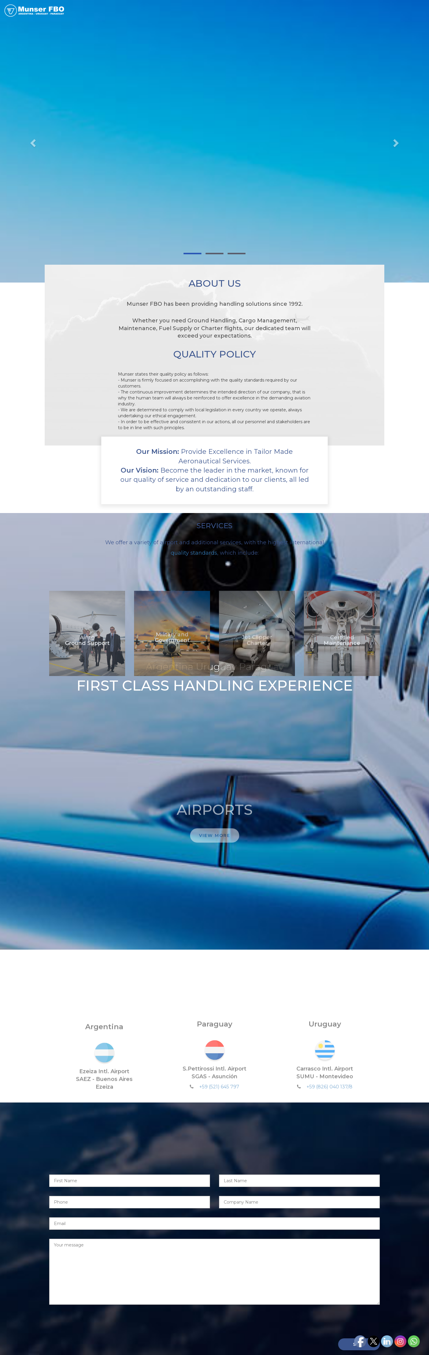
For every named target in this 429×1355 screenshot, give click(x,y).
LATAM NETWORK (355, 11)
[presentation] (94, 1317)
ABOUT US (242, 11)
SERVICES (276, 11)
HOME (211, 11)
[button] (32, 141)
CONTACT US (403, 11)
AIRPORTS (310, 11)
